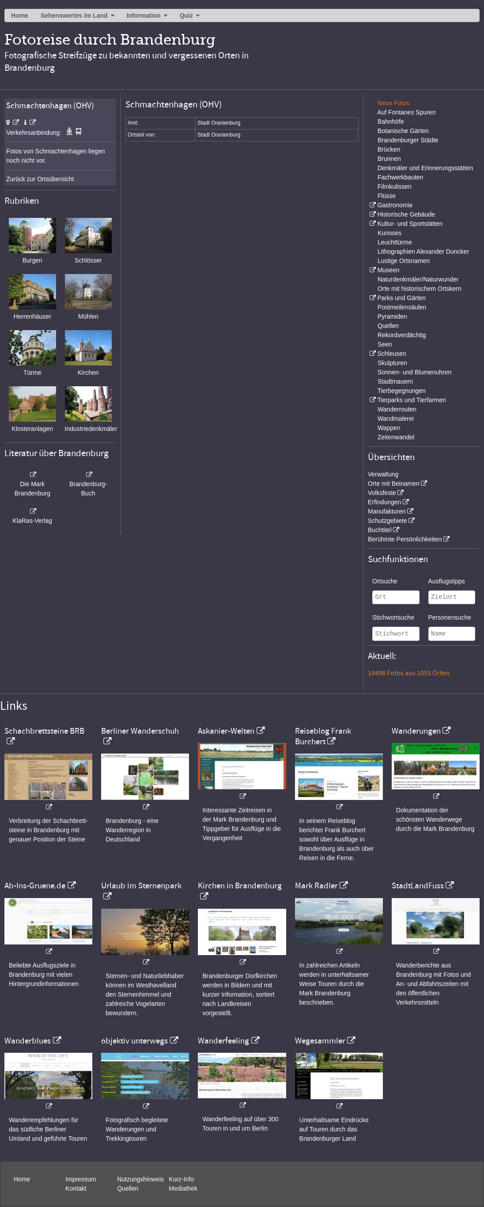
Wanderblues (27, 1041)
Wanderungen (416, 731)
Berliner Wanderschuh (140, 731)
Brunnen (389, 158)
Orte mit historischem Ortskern (419, 288)
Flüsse (387, 195)
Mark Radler (316, 885)
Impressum (80, 1179)
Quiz (186, 15)
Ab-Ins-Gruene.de (34, 885)
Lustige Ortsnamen (404, 260)
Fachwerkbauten (401, 177)
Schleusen (391, 353)
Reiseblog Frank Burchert (323, 736)
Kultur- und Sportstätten (409, 223)
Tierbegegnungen (402, 390)
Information (144, 15)
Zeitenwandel (396, 437)
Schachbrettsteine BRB (44, 731)
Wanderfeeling (223, 1041)
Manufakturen (387, 511)
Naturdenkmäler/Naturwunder (418, 279)
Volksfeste (382, 492)
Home (19, 15)
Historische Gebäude (406, 214)
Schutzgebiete (387, 520)
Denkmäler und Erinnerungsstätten (425, 167)
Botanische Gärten (403, 130)
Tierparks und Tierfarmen (411, 400)
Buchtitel (380, 529)
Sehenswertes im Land (74, 15)
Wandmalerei (396, 418)
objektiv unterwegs (134, 1041)
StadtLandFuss (418, 885)
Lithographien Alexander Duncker (423, 251)
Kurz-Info (181, 1179)
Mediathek (183, 1188)
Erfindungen (384, 502)
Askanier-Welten (226, 731)
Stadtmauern (395, 381)
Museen (388, 270)
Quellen (388, 325)
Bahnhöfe (391, 121)
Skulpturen (392, 362)
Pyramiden (392, 316)
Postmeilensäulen (402, 307)
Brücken (389, 149)
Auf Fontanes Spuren (406, 112)
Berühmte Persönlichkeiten (405, 539)
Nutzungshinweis (140, 1179)
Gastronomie (394, 205)
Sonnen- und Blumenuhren (414, 372)
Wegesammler (320, 1041)
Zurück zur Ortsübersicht (40, 179)
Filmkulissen (395, 186)
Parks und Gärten (401, 297)
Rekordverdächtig (402, 335)
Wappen (389, 427)
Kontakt (75, 1188)
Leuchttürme (395, 242)
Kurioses (389, 232)
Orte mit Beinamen (394, 483)
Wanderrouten (397, 409)
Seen (385, 344)
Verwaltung (383, 474)
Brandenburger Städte (408, 140)
